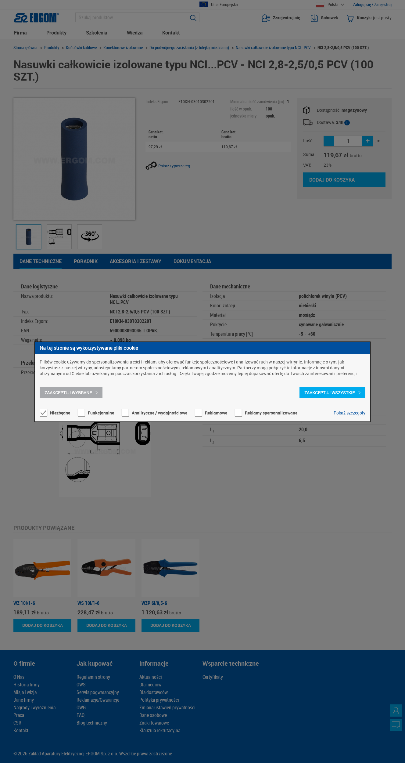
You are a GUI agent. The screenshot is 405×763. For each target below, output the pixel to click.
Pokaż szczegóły (349, 413)
